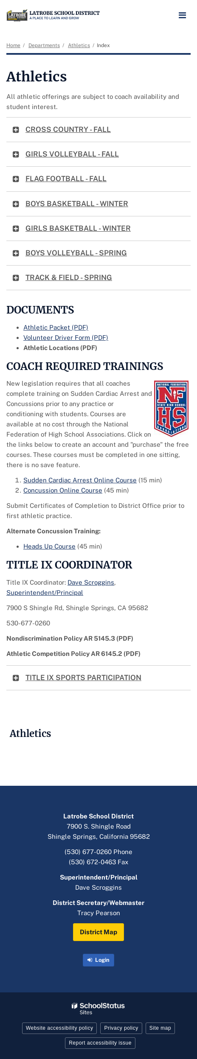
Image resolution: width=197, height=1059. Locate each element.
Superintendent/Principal (44, 592)
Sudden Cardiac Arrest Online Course (80, 480)
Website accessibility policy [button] (59, 1028)
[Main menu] (182, 15)
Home (13, 45)
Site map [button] (160, 1028)
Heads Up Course (49, 546)
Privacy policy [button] (121, 1028)
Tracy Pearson (98, 912)
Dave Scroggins (91, 582)
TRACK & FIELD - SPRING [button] (68, 277)
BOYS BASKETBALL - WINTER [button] (76, 203)
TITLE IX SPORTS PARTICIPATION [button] (83, 677)
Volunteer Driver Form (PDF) (65, 337)
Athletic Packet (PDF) (55, 327)
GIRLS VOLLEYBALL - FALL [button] (72, 154)
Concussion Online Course (62, 490)
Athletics (79, 45)
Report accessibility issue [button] (100, 1043)
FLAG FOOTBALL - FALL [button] (66, 178)
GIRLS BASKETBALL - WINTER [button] (78, 228)
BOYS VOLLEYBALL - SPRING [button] (76, 253)
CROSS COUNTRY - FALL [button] (68, 129)
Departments (44, 45)
